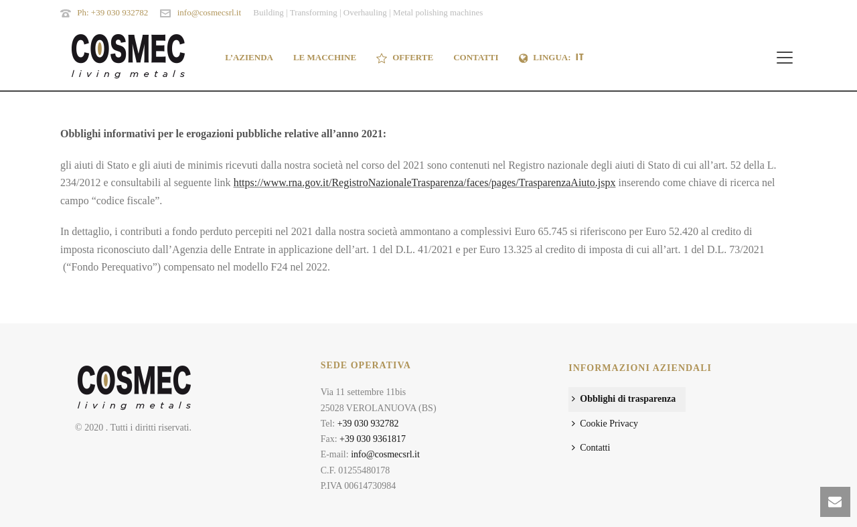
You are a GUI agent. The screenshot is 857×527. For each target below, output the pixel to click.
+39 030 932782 (368, 424)
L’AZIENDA (249, 57)
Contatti (591, 448)
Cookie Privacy (605, 424)
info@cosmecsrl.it (209, 12)
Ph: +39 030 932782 (112, 12)
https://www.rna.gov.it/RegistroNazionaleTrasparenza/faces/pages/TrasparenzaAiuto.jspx (425, 182)
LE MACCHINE (324, 57)
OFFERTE (404, 58)
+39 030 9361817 (372, 439)
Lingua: (552, 58)
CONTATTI (475, 57)
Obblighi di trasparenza (624, 399)
